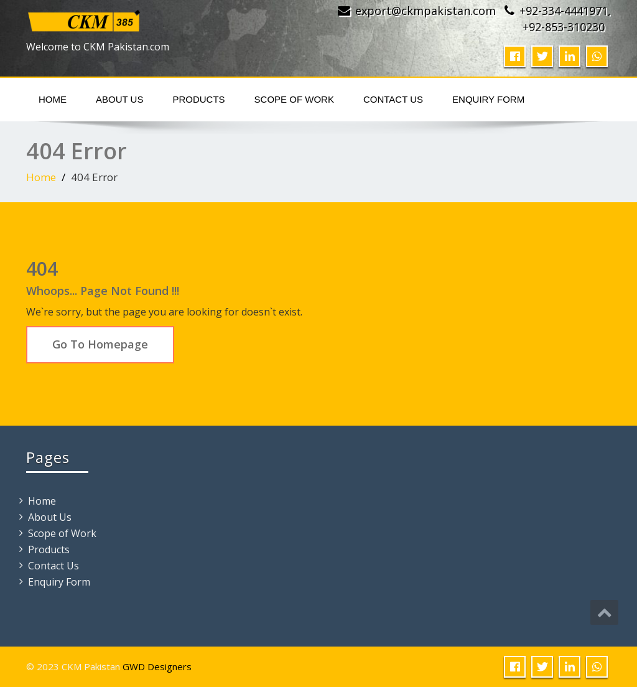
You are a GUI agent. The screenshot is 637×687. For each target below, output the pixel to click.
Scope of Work (294, 99)
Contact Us (393, 99)
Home (53, 99)
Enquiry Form (488, 99)
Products (198, 99)
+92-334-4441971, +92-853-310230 (565, 18)
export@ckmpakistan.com (425, 10)
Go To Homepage (100, 344)
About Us (119, 99)
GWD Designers (157, 666)
